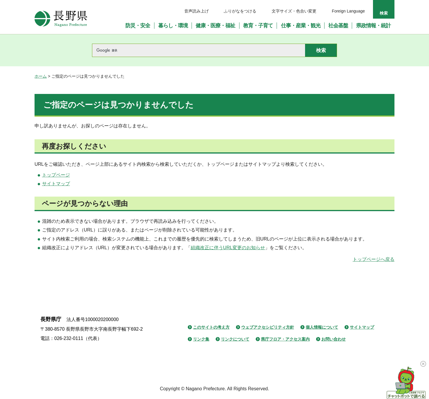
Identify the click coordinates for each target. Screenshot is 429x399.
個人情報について (322, 327)
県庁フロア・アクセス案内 (285, 339)
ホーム (41, 76)
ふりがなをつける (240, 11)
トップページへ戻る (373, 259)
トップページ (56, 174)
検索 (384, 13)
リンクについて (235, 339)
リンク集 (201, 339)
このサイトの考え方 (211, 327)
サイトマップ (56, 183)
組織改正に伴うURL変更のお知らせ (228, 247)
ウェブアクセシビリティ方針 (267, 327)
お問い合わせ (333, 339)
